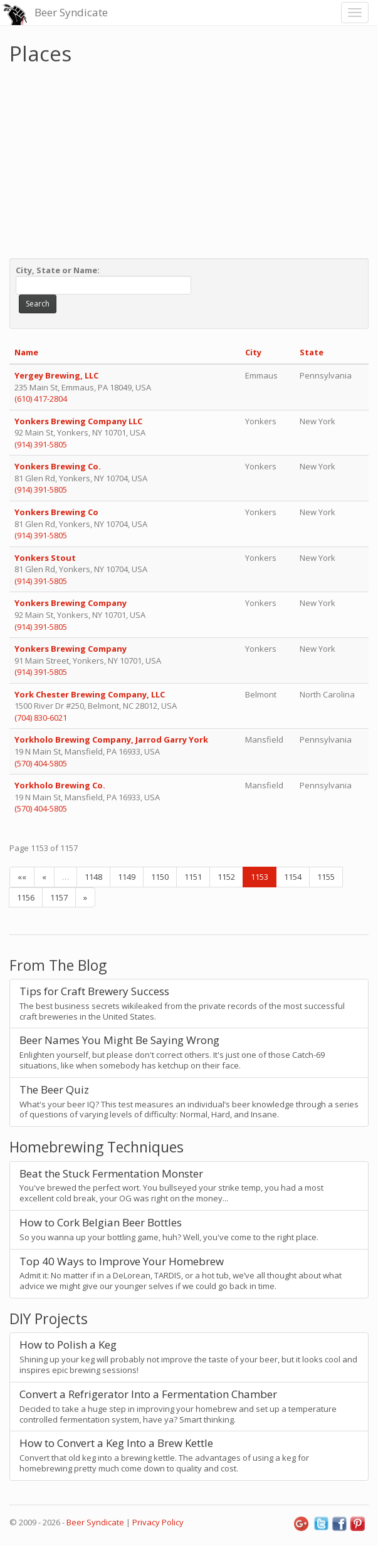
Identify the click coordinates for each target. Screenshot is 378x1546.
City (253, 352)
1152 (226, 876)
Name (26, 352)
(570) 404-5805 (40, 763)
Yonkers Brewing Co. (57, 466)
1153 (259, 876)
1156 (25, 897)
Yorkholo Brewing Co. (59, 785)
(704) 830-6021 (40, 717)
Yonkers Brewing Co (56, 512)
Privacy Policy (158, 1522)
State (311, 352)
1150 (160, 876)
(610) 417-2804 (40, 398)
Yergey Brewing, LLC (56, 375)
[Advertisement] (189, 158)
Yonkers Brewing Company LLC (78, 421)
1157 (59, 897)
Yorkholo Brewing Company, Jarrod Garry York (111, 739)
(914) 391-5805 (40, 444)
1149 (126, 876)
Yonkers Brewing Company (71, 602)
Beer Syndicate (71, 12)
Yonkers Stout (45, 557)
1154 (293, 876)
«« (22, 876)
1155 (326, 876)
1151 (193, 876)
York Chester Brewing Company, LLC (89, 694)
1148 (93, 876)
